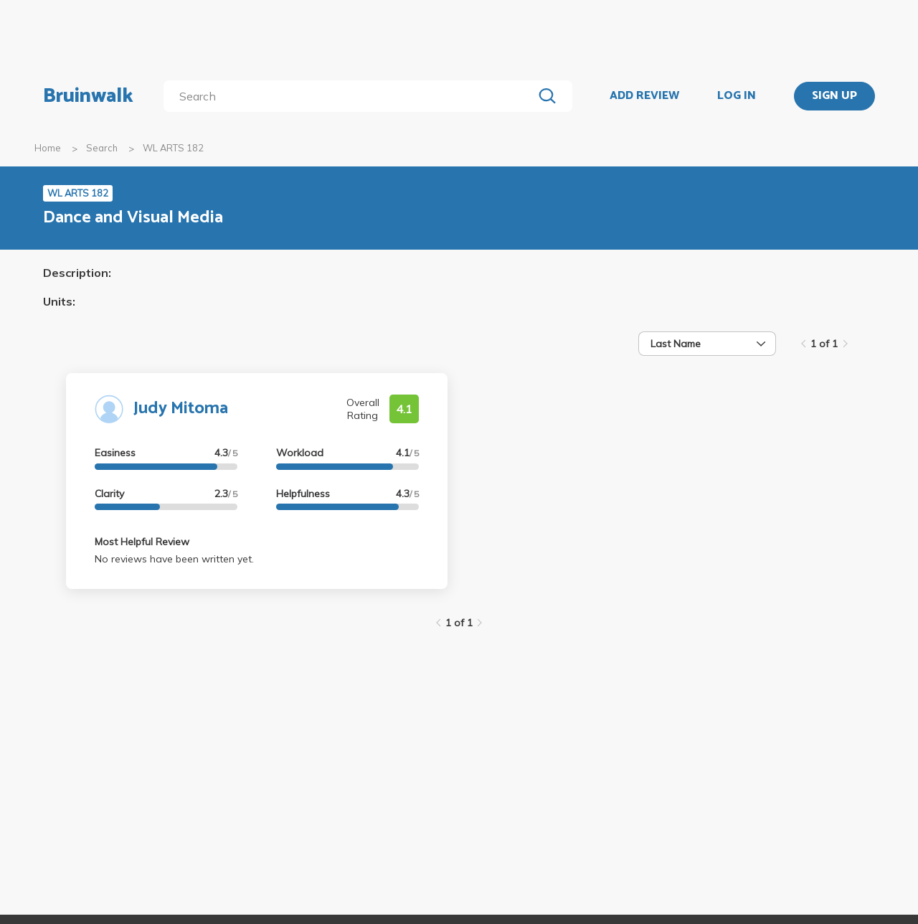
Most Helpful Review (142, 541)
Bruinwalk (88, 96)
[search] (351, 96)
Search (102, 148)
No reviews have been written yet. (174, 558)
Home (47, 148)
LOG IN (736, 96)
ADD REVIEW (644, 96)
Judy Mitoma (180, 409)
